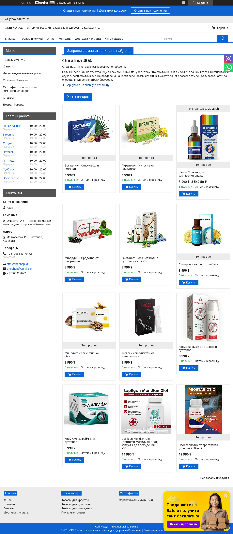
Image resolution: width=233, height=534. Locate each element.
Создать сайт (64, 2)
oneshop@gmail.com (20, 268)
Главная (10, 38)
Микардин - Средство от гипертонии (82, 259)
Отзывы (8, 97)
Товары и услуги (31, 38)
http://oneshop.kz (18, 264)
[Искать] (222, 38)
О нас (50, 38)
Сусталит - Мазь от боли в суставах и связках (140, 259)
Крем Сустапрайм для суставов (80, 440)
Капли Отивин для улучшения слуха (191, 174)
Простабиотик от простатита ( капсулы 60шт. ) (198, 446)
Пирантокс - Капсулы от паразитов (138, 167)
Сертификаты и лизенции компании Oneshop (20, 89)
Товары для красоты (75, 500)
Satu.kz (134, 526)
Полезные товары (73, 512)
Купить (76, 186)
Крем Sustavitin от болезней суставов (198, 348)
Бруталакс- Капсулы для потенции (82, 167)
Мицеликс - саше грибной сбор (82, 355)
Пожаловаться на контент (158, 530)
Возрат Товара (13, 104)
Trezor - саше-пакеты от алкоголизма (138, 355)
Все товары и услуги (213, 478)
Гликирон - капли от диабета (198, 264)
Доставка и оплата (88, 38)
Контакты (64, 38)
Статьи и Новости (15, 80)
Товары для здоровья (75, 504)
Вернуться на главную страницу (88, 85)
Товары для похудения (76, 508)
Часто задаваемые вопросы (22, 73)
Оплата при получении (150, 10)
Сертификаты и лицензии (136, 500)
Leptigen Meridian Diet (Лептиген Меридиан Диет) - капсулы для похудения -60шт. (141, 443)
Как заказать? (114, 38)
